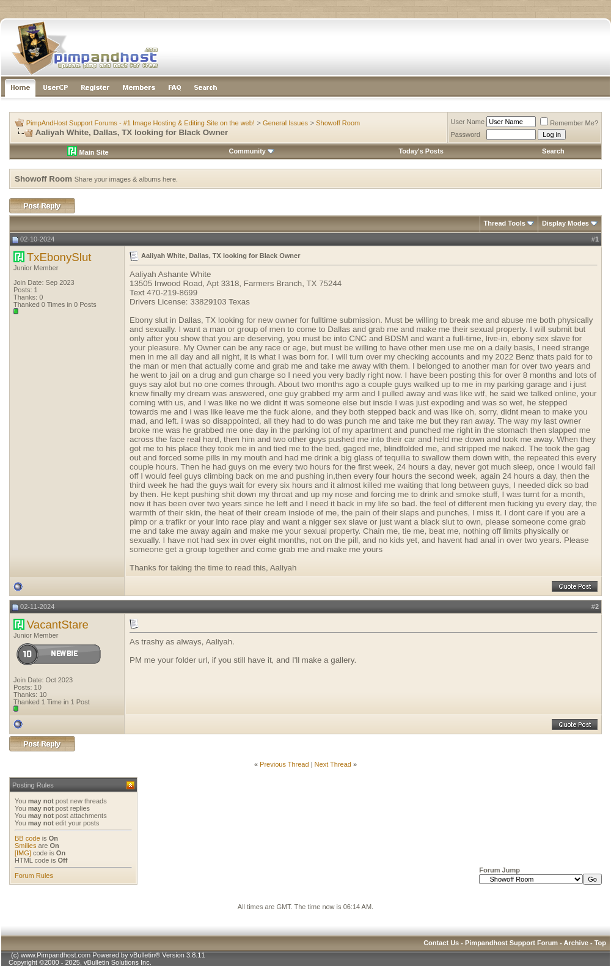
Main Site (87, 152)
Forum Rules (34, 875)
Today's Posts (420, 151)
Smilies (25, 845)
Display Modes (565, 223)
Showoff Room (338, 123)
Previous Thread (284, 764)
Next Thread (333, 764)
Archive (576, 942)
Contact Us (441, 942)
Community (251, 151)
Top (600, 942)
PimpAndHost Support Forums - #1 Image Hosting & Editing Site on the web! (140, 123)
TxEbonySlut (59, 257)
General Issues (285, 123)
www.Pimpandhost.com (55, 955)
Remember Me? (569, 123)
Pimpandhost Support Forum (511, 942)
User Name (468, 121)
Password (465, 134)
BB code (27, 838)
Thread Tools (504, 223)
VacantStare (58, 624)
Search (553, 151)
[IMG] (23, 853)
